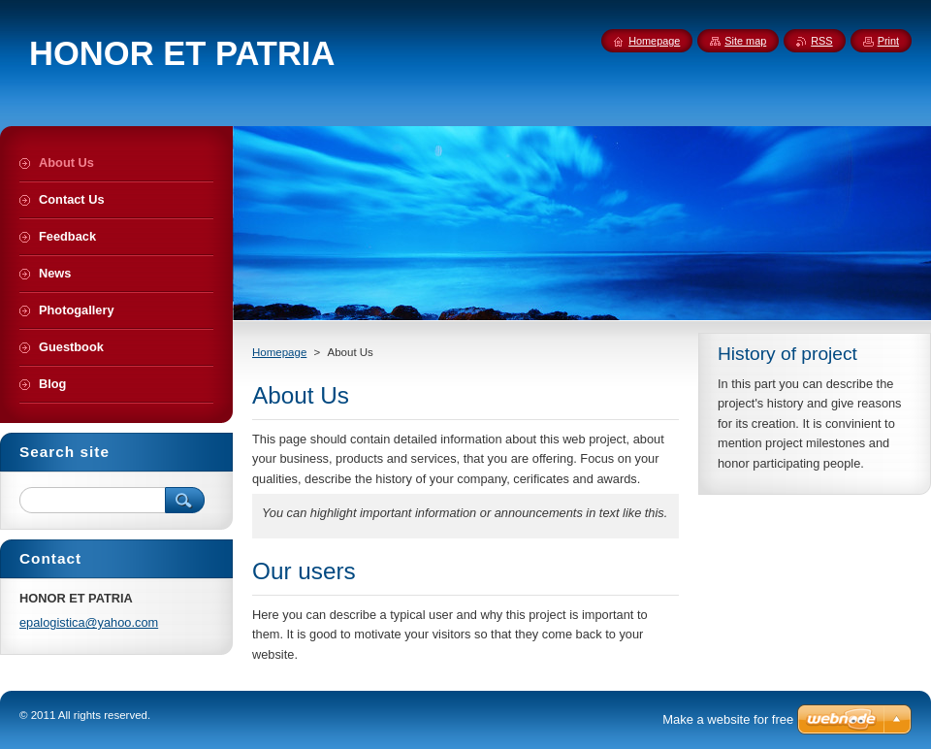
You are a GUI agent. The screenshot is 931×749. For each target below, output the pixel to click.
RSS (821, 41)
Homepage (279, 352)
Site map (745, 41)
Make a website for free (727, 719)
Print (888, 41)
